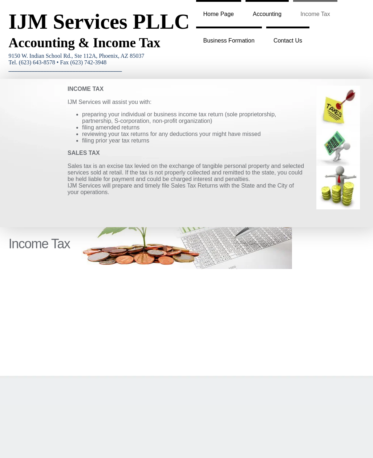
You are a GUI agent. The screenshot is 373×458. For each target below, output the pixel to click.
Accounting (267, 14)
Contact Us (287, 40)
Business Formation (229, 40)
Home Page (218, 14)
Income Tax (315, 14)
